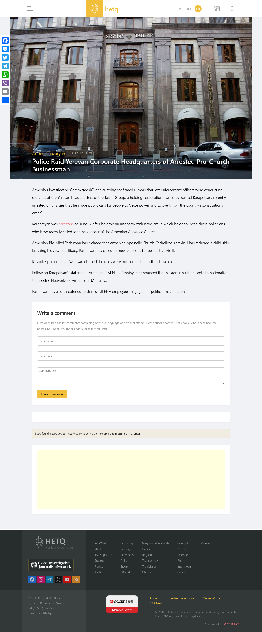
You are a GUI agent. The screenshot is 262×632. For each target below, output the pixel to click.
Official (125, 572)
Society (99, 560)
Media (146, 572)
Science (182, 554)
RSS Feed (161, 603)
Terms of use (225, 598)
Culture (125, 560)
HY (180, 9)
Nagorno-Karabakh (155, 543)
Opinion (182, 572)
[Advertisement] (131, 480)
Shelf (97, 549)
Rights (98, 566)
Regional (148, 554)
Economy (127, 543)
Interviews (184, 566)
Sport (124, 566)
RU (189, 9)
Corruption (184, 543)
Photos (182, 560)
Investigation (103, 554)
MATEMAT (232, 624)
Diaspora (148, 549)
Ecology (126, 549)
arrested (66, 223)
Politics (99, 572)
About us (161, 598)
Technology (150, 560)
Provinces (127, 554)
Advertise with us (192, 598)
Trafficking (149, 566)
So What (100, 543)
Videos (205, 543)
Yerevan (182, 549)
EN (198, 9)
